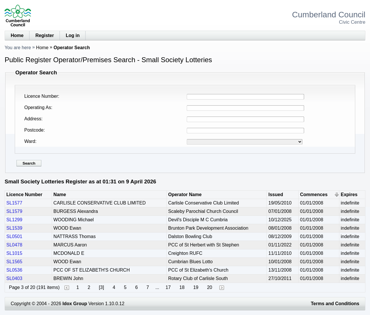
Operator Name (185, 194)
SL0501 (14, 236)
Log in (72, 35)
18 (182, 287)
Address (32, 118)
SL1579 (14, 211)
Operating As (37, 107)
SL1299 (14, 219)
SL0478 (14, 244)
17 (168, 287)
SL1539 (14, 228)
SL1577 (14, 202)
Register (44, 35)
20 (209, 287)
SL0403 (14, 278)
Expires (349, 194)
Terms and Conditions (335, 303)
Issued (275, 194)
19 (195, 287)
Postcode (34, 130)
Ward (29, 141)
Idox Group (74, 303)
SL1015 (14, 253)
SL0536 (14, 270)
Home (17, 35)
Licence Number (41, 96)
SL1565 (14, 261)
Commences (314, 194)
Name (59, 194)
